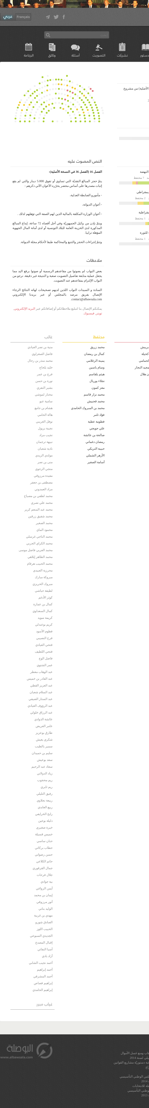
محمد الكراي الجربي (39, 543)
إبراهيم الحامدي (43, 990)
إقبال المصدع (44, 942)
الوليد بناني (45, 908)
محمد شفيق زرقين (40, 516)
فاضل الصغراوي (42, 354)
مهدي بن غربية (43, 915)
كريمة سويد (45, 618)
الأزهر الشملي (95, 455)
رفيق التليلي (44, 793)
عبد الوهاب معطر (41, 672)
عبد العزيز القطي (41, 685)
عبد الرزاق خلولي (41, 712)
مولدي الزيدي (44, 455)
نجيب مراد (46, 435)
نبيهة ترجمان (44, 442)
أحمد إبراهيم (45, 969)
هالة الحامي (45, 415)
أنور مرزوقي (44, 902)
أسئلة (76, 55)
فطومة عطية (96, 421)
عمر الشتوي (45, 665)
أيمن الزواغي (44, 888)
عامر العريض (44, 726)
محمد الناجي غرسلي (39, 536)
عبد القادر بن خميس (40, 678)
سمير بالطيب (44, 746)
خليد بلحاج (46, 367)
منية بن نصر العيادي (40, 347)
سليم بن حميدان (42, 753)
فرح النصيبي (44, 638)
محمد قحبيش (96, 401)
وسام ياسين (97, 367)
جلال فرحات (45, 875)
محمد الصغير (44, 523)
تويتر (99, 313)
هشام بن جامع (44, 408)
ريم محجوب (45, 780)
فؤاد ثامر (99, 415)
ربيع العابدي (45, 807)
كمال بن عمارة (43, 604)
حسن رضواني (44, 854)
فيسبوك (89, 313)
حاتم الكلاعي (44, 861)
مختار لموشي (44, 394)
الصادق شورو (44, 922)
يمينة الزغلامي (95, 360)
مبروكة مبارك (44, 577)
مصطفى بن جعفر (41, 482)
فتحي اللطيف (44, 651)
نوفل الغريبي (44, 421)
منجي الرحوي (44, 469)
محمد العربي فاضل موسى (36, 550)
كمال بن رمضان (94, 354)
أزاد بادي (47, 956)
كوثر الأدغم (45, 597)
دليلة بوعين (45, 821)
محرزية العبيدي (43, 570)
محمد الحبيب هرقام (40, 563)
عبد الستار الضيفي (41, 699)
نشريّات (122, 55)
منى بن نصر (45, 462)
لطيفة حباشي (44, 591)
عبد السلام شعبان (41, 692)
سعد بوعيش (45, 760)
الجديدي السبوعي (41, 936)
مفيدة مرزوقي (43, 475)
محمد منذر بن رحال (40, 360)
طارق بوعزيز (44, 733)
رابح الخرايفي (44, 814)
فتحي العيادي (44, 645)
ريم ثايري (47, 787)
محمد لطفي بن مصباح (38, 496)
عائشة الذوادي (43, 719)
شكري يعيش (44, 739)
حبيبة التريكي (96, 448)
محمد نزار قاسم (94, 394)
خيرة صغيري (44, 827)
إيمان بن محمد (43, 895)
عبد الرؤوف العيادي (40, 706)
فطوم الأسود (44, 631)
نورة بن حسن (44, 381)
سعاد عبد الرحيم (42, 766)
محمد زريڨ (97, 347)
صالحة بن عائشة (94, 435)
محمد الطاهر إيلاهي (40, 557)
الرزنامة (29, 55)
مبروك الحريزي (43, 584)
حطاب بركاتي (44, 848)
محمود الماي (44, 530)
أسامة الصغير (96, 462)
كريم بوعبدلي (44, 624)
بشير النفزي (45, 388)
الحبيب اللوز (45, 929)
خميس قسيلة (44, 834)
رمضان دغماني (95, 442)
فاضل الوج (46, 658)
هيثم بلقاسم (97, 374)
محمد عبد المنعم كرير (38, 509)
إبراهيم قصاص (43, 983)
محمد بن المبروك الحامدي (88, 408)
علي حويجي (97, 428)
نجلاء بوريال (97, 381)
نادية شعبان (45, 448)
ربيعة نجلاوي (45, 800)
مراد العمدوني (44, 489)
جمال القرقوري (43, 868)
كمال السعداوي (43, 611)
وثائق (52, 55)
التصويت (99, 55)
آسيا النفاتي (45, 949)
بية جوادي (47, 881)
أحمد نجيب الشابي (41, 963)
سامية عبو (46, 401)
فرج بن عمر (45, 374)
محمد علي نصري (42, 503)
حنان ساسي (45, 841)
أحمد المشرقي (43, 976)
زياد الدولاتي (45, 773)
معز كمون (98, 388)
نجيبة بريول (45, 428)
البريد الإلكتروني (24, 308)
